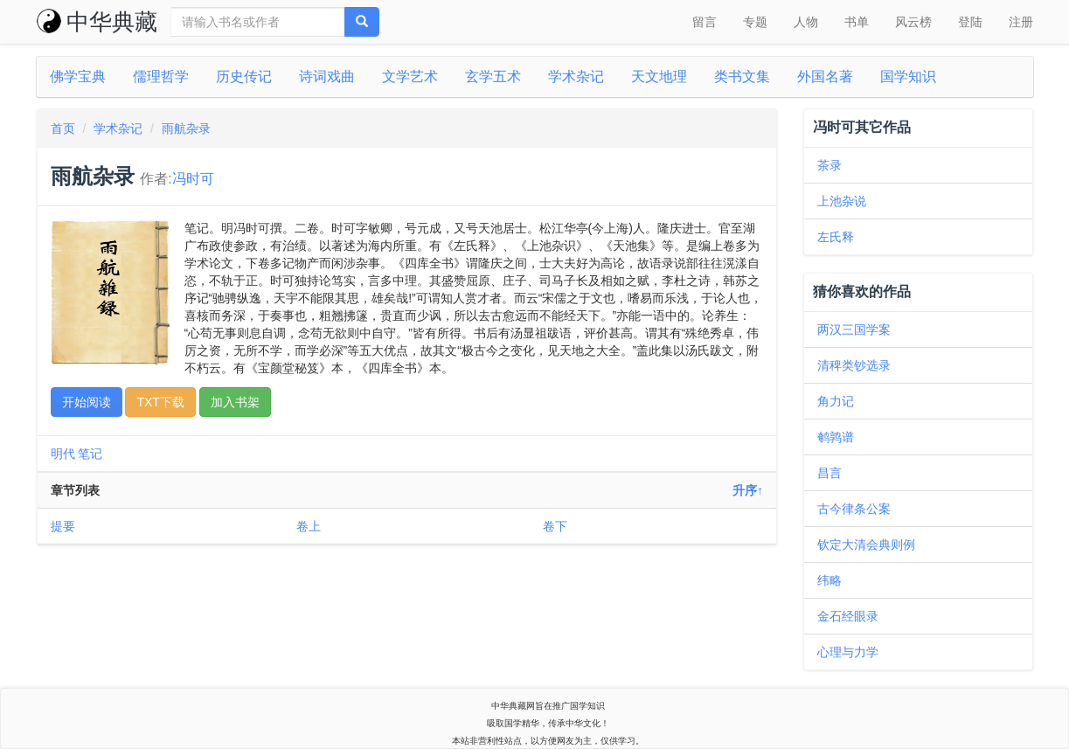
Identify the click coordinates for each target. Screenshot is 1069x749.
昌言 (829, 473)
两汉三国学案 (854, 329)
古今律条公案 (854, 509)
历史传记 (244, 76)
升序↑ (747, 490)
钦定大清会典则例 (866, 544)
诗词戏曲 (327, 76)
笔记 (90, 454)
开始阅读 (86, 402)
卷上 (308, 526)
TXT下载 (160, 402)
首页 (63, 128)
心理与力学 (847, 652)
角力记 (835, 401)
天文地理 (659, 76)
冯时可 (193, 178)
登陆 (970, 22)
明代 (63, 454)
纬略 (829, 580)
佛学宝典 (78, 76)
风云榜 (913, 22)
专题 (755, 22)
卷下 (555, 526)
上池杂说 (841, 201)
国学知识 (908, 76)
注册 (1021, 22)
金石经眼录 (847, 616)
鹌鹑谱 (835, 437)
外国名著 (825, 76)
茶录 (829, 165)
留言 (704, 22)
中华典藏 (97, 22)
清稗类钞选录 (854, 365)
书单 (856, 22)
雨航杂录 (186, 128)
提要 (63, 526)
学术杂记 (576, 76)
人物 (806, 22)
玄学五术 (493, 76)
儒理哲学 (161, 76)
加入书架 (235, 402)
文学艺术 (410, 76)
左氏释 (835, 237)
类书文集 (742, 76)
